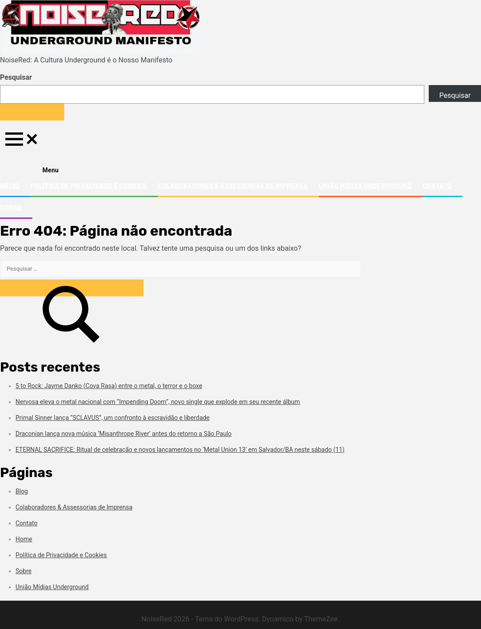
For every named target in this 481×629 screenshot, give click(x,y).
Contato (437, 186)
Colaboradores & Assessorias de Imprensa (233, 186)
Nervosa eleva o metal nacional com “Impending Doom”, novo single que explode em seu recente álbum (158, 401)
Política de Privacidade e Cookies (88, 186)
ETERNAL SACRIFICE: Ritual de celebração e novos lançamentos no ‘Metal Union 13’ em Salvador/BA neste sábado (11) (180, 449)
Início (9, 186)
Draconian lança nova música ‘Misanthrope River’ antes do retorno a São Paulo (124, 433)
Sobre (10, 208)
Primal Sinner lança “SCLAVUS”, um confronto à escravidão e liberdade (112, 417)
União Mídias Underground (365, 186)
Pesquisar (16, 77)
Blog (22, 491)
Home (24, 539)
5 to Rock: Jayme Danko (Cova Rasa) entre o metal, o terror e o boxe (109, 385)
